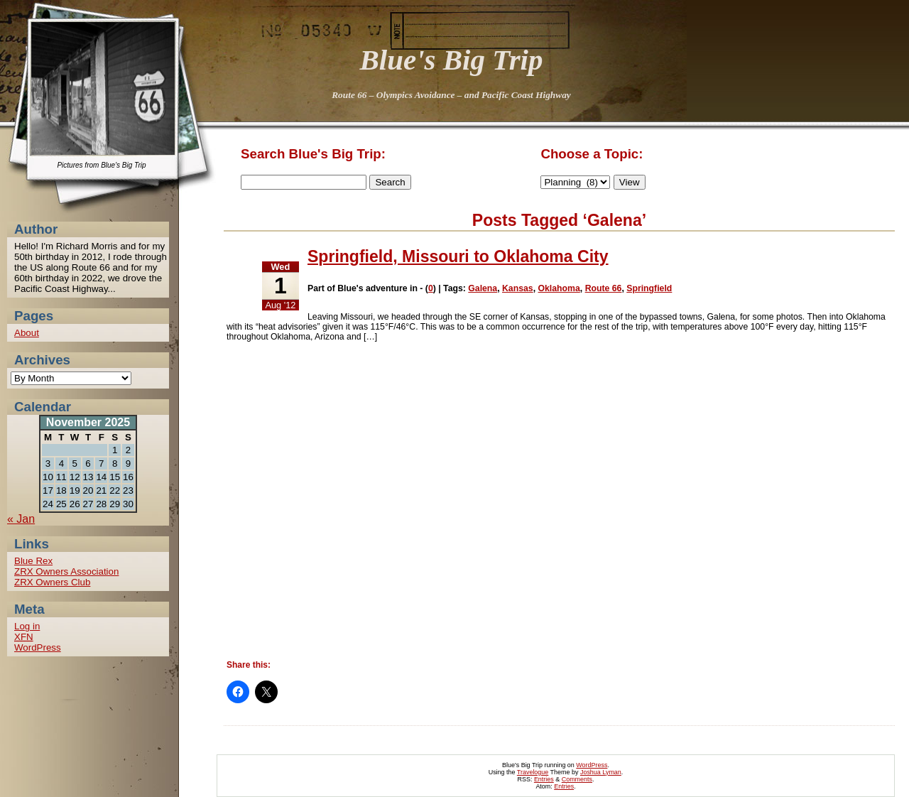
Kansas (517, 288)
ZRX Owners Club (52, 582)
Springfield (649, 288)
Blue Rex (33, 560)
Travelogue (532, 772)
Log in (27, 626)
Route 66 (603, 288)
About (26, 332)
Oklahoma (558, 288)
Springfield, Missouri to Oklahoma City (458, 256)
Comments (577, 779)
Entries (544, 779)
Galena (482, 288)
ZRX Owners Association (66, 571)
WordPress (37, 647)
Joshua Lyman (600, 772)
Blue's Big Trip (451, 59)
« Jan (21, 519)
